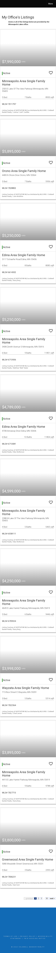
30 (47, 898)
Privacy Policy (28, 936)
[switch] (51, 71)
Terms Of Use (10, 936)
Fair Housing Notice (35, 938)
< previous (29, 898)
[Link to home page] (4, 4)
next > (52, 898)
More (50, 4)
